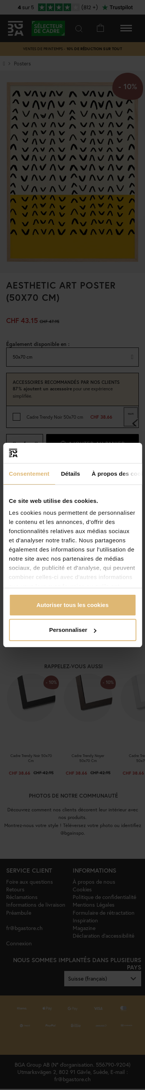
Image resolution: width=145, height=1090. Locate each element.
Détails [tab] (70, 473)
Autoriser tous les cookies (73, 605)
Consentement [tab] (29, 473)
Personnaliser (73, 630)
